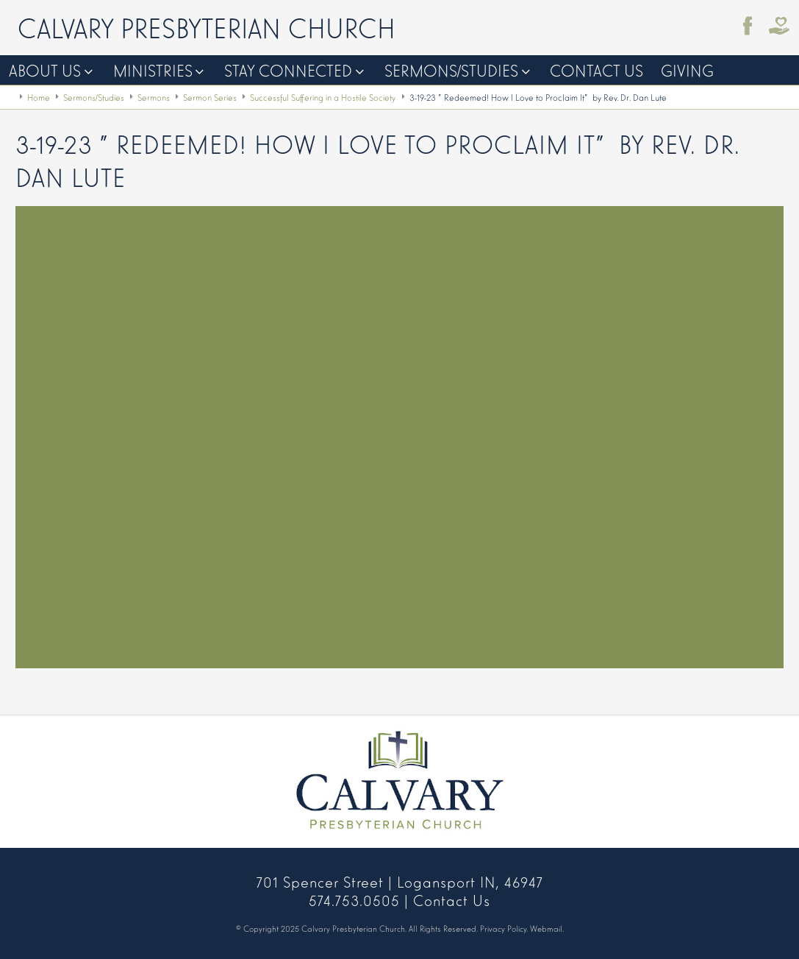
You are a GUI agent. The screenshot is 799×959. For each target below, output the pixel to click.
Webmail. (547, 928)
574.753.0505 (354, 899)
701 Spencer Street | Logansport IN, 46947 (400, 881)
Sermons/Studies (451, 69)
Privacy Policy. (504, 928)
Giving (687, 69)
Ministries (153, 69)
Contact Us (596, 69)
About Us (45, 69)
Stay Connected (288, 69)
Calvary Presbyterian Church (206, 26)
